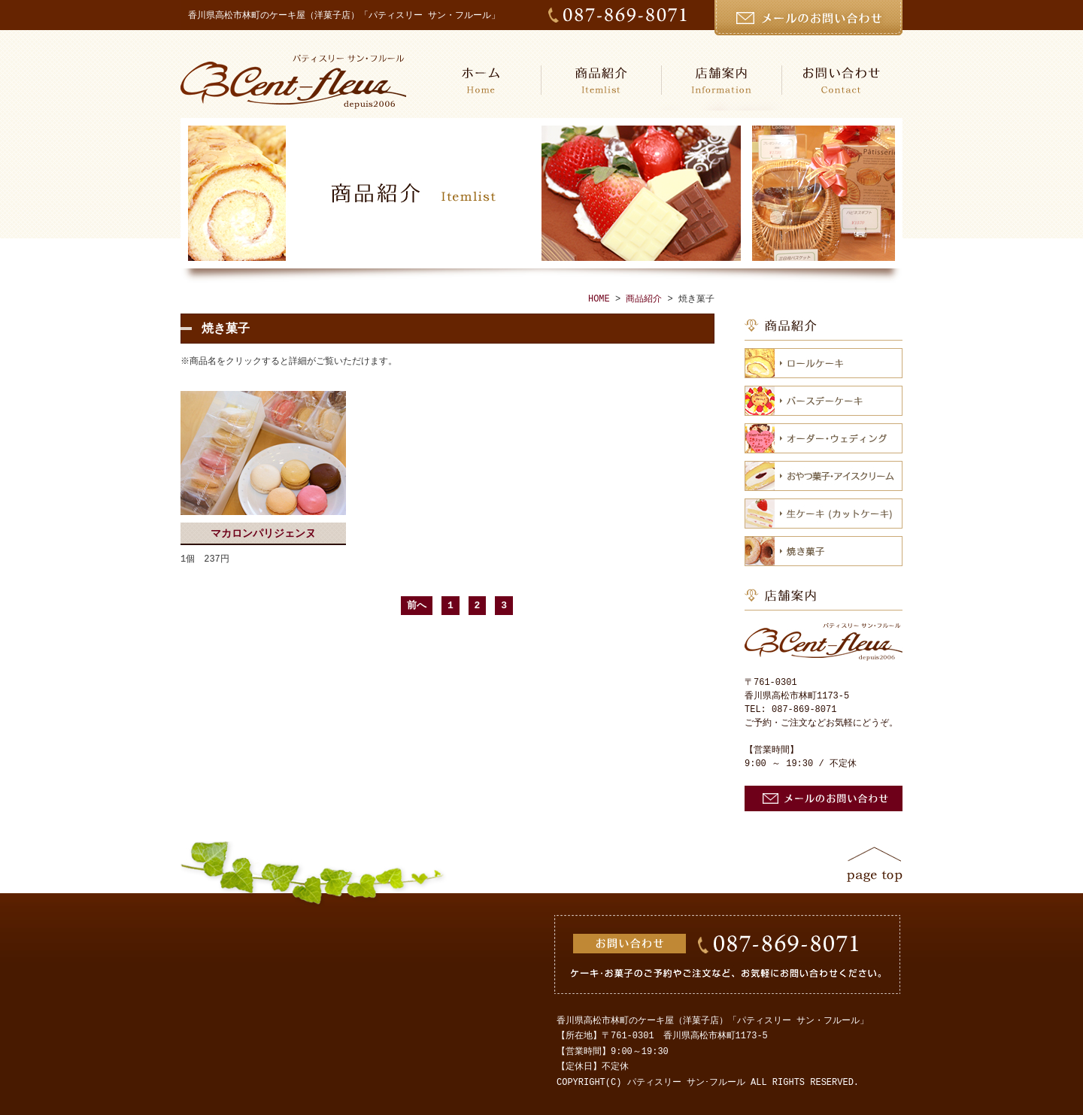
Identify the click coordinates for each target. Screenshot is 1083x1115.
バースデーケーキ (823, 401)
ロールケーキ (823, 363)
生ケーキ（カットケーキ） (823, 513)
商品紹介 (602, 80)
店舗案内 (722, 80)
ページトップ (874, 864)
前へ (416, 605)
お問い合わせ (842, 80)
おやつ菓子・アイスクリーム (823, 476)
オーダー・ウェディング (823, 438)
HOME (481, 80)
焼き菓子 (823, 551)
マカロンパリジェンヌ (263, 533)
